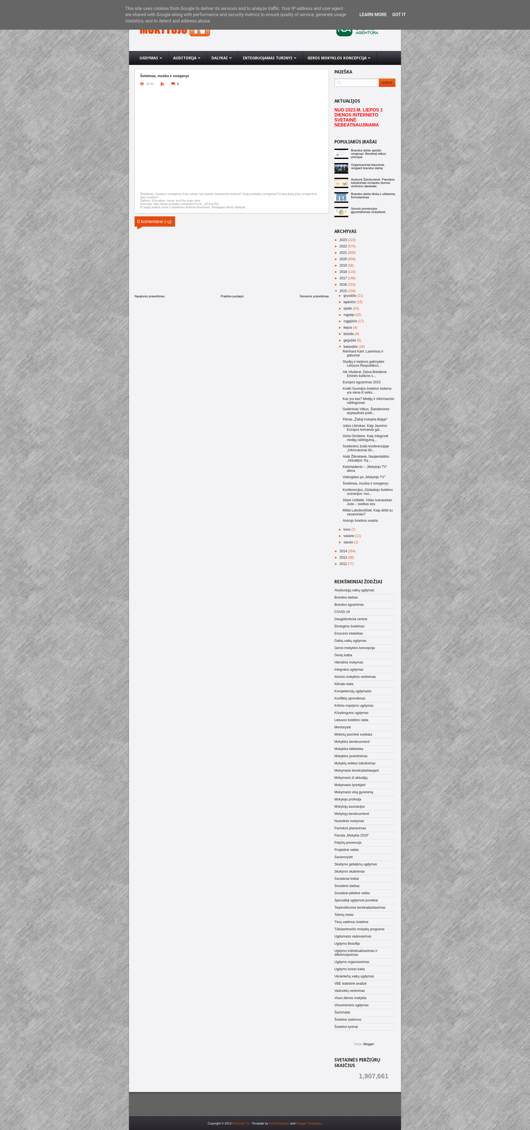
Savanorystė (343, 857)
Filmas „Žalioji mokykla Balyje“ (365, 419)
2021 (344, 253)
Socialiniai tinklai (346, 879)
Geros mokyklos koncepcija (354, 648)
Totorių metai (344, 915)
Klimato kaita (344, 684)
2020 (344, 259)
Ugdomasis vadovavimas (352, 936)
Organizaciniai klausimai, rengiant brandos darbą (368, 166)
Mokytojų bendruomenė (351, 814)
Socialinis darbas (347, 886)
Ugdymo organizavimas (351, 962)
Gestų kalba (343, 655)
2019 (344, 265)
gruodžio (350, 296)
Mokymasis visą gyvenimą (353, 792)
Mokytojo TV (240, 1123)
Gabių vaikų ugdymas (350, 641)
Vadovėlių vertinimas (349, 991)
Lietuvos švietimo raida (351, 720)
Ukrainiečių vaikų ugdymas (354, 976)
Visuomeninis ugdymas (351, 1005)
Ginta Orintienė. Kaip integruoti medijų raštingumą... (365, 438)
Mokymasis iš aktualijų (350, 778)
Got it (399, 14)
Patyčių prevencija (347, 843)
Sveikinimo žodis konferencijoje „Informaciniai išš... (366, 448)
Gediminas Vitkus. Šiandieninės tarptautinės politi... (366, 411)
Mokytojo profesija (347, 799)
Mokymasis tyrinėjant (349, 785)
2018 (344, 272)
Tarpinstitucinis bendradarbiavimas (359, 907)
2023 (344, 240)
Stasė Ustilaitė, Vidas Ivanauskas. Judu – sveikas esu (368, 502)
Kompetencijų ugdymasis (352, 691)
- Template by (269, 1123)
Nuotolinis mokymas (349, 821)
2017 (344, 278)
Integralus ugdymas (349, 670)
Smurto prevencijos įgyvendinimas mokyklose (368, 210)
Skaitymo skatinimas (349, 871)
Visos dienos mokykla (350, 998)
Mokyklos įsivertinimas (350, 756)
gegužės (350, 340)
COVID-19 (342, 612)
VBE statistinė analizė (350, 983)
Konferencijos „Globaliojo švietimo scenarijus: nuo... (368, 492)
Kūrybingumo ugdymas (351, 713)
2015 (344, 291)
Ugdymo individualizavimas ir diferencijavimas (355, 953)
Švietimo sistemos (347, 1020)
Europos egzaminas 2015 (361, 382)
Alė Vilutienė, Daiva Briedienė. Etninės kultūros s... (365, 374)
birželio (349, 334)
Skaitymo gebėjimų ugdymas (355, 864)
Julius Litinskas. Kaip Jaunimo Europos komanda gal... (365, 428)
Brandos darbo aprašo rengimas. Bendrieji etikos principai (368, 154)
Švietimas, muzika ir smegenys (365, 483)
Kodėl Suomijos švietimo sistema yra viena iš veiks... (367, 390)
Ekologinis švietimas (349, 626)
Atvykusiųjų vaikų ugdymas (354, 590)
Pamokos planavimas (350, 828)
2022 (344, 246)
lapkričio (350, 302)
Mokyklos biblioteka (348, 749)
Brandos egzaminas (349, 605)
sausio (349, 542)
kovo (348, 529)
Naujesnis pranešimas (150, 296)
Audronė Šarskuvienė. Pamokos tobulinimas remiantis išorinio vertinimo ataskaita (373, 183)
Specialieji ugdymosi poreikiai (356, 900)
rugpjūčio (351, 321)
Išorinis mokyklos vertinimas (355, 677)
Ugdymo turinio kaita (349, 969)
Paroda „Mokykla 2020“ (351, 835)
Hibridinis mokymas (348, 662)
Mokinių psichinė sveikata (353, 734)
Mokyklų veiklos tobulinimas (354, 763)
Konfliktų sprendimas (349, 698)
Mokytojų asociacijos (349, 807)
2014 (344, 551)
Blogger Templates (309, 1123)
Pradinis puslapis (232, 296)
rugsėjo (349, 315)
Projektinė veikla (346, 850)
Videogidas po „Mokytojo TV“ (364, 477)
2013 (344, 557)
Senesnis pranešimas (314, 296)
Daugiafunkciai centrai (350, 619)
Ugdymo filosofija (347, 944)
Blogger (369, 1044)
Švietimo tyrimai (346, 1027)
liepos (348, 328)
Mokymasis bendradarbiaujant (356, 770)
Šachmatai (342, 1012)
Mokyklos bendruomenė (352, 742)
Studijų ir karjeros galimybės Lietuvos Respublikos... (363, 364)
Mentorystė (342, 727)
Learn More (373, 14)
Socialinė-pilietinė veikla (352, 893)
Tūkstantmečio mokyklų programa (359, 929)
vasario (349, 536)
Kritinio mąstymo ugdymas (353, 706)
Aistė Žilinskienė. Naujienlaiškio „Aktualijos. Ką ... (366, 458)
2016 (344, 285)
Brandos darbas (346, 597)
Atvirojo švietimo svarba (360, 521)
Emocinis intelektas (348, 633)
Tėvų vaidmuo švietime (351, 922)
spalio (348, 308)
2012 (344, 564)
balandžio (351, 347)
